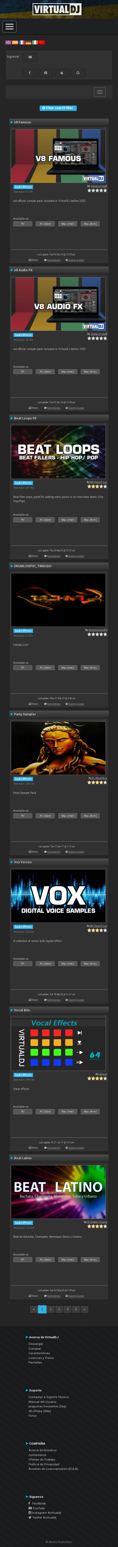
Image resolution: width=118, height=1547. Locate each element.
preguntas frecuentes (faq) (47, 1406)
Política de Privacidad (44, 1464)
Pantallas (35, 1362)
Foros (33, 1415)
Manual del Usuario (42, 1402)
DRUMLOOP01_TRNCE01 (33, 566)
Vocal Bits (22, 1010)
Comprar (35, 1348)
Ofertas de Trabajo (42, 1459)
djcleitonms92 (98, 629)
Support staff (99, 186)
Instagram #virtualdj (45, 1513)
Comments (53, 259)
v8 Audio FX (23, 270)
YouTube (37, 1508)
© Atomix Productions (59, 1542)
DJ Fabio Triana (97, 1221)
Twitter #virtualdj (42, 1517)
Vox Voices (23, 862)
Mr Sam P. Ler (98, 482)
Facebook (37, 1503)
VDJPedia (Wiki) (40, 1411)
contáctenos (37, 1455)
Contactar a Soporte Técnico (49, 1397)
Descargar (36, 1344)
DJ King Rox (99, 778)
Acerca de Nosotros (43, 1450)
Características (39, 1353)
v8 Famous (22, 122)
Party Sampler (25, 714)
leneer (103, 1074)
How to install (76, 259)
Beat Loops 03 (25, 418)
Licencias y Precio (41, 1358)
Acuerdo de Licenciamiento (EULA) (53, 1469)
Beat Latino (23, 1158)
